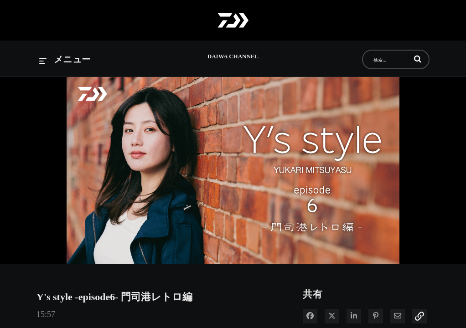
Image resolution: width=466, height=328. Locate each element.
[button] (417, 59)
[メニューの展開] (65, 60)
